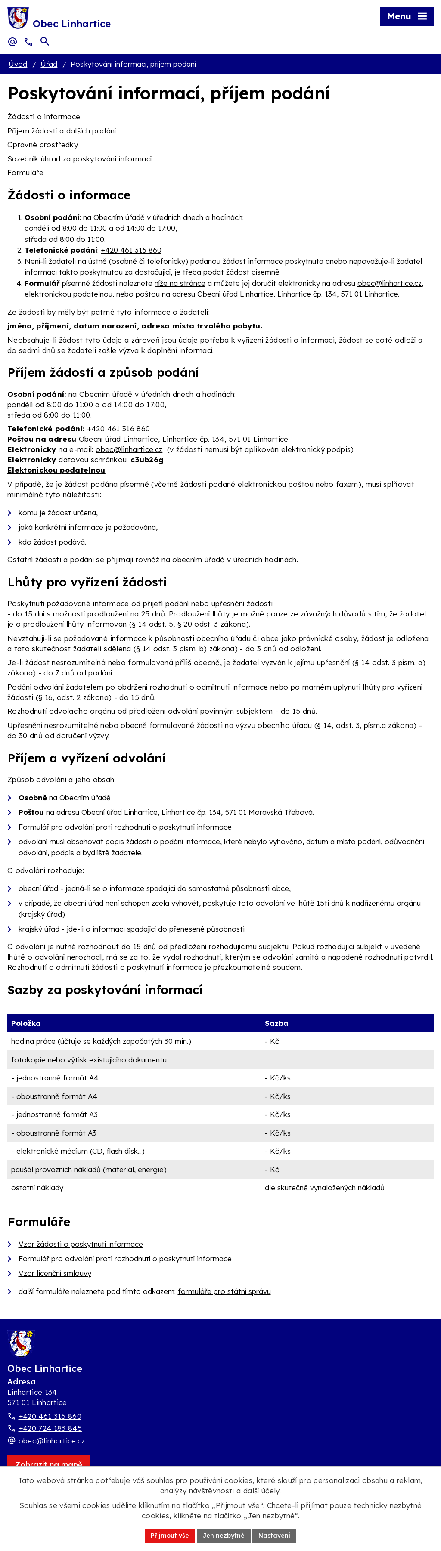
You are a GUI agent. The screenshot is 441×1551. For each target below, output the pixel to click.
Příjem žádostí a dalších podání (61, 130)
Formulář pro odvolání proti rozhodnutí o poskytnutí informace (125, 826)
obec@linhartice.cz (389, 283)
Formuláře (25, 172)
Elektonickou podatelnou (56, 469)
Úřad (48, 63)
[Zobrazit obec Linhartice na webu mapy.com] (48, 1464)
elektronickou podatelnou (68, 293)
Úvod (18, 63)
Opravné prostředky (42, 144)
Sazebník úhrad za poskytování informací (79, 158)
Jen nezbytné (224, 1535)
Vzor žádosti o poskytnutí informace (81, 1243)
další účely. (262, 1490)
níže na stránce (180, 283)
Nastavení (274, 1535)
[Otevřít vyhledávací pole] (44, 41)
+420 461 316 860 (131, 249)
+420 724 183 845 (50, 1428)
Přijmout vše (170, 1535)
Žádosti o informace (43, 116)
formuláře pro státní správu (224, 1291)
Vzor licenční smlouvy (55, 1273)
